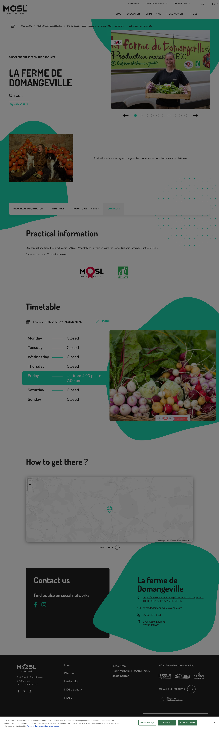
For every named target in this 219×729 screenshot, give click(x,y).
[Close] (214, 722)
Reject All (167, 722)
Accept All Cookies (188, 722)
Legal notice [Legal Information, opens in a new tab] (54, 726)
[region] (109, 723)
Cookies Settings (147, 722)
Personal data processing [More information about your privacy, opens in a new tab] (37, 726)
